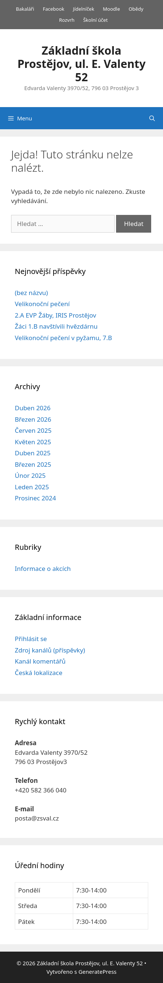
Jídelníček (83, 9)
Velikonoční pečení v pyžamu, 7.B (63, 337)
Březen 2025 (33, 464)
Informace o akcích (43, 568)
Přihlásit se (31, 638)
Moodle (111, 9)
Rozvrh (67, 20)
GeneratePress (97, 971)
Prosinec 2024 (35, 498)
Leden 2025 (32, 487)
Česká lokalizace (38, 672)
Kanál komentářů (40, 661)
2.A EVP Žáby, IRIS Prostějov (55, 315)
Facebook (53, 9)
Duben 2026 (33, 408)
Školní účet (95, 20)
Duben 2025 (33, 453)
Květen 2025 (33, 442)
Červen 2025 (33, 430)
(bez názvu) (31, 292)
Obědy (136, 9)
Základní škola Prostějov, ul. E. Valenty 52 (81, 64)
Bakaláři (25, 9)
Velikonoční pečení (42, 303)
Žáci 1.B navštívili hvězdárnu (56, 326)
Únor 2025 (30, 475)
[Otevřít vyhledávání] (152, 118)
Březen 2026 (33, 419)
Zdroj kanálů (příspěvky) (50, 650)
